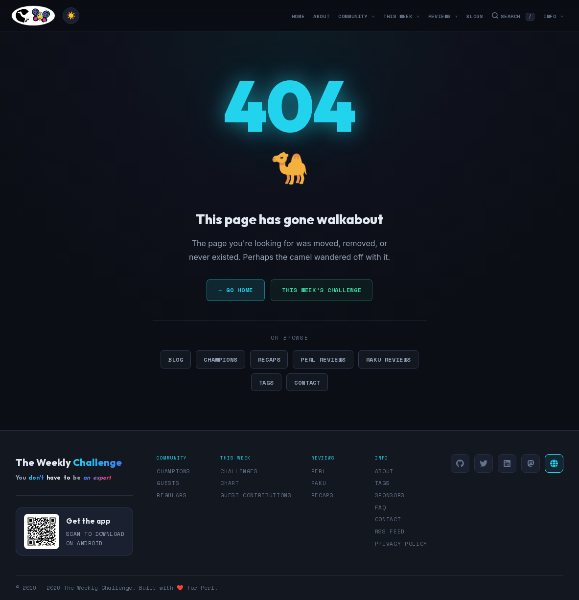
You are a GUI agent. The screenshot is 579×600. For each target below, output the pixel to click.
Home (298, 16)
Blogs (474, 16)
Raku (318, 483)
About (321, 16)
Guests (168, 483)
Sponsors (390, 495)
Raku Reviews (388, 359)
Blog (175, 359)
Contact (307, 382)
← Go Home (236, 290)
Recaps (269, 359)
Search (512, 16)
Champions (220, 359)
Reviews (443, 16)
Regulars (171, 495)
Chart (229, 483)
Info (553, 16)
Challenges (239, 471)
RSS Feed (390, 531)
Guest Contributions (256, 495)
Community (356, 16)
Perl (318, 471)
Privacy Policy (401, 544)
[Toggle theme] (71, 15)
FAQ (380, 507)
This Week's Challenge (321, 290)
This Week (401, 16)
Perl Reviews (323, 359)
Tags (266, 382)
